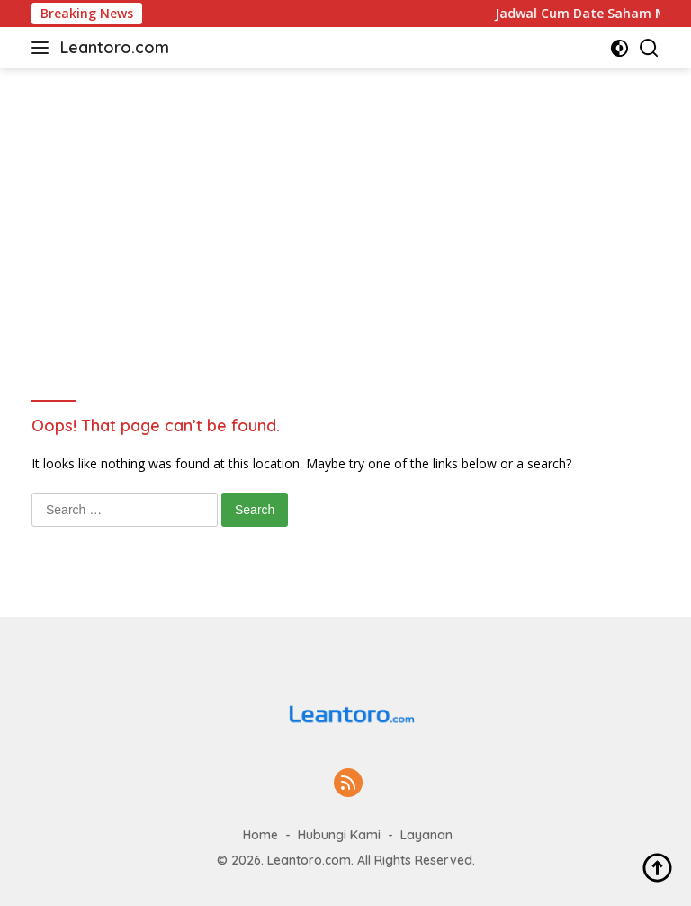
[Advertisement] (345, 203)
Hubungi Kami (339, 835)
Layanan (426, 835)
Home (260, 835)
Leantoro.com (114, 47)
